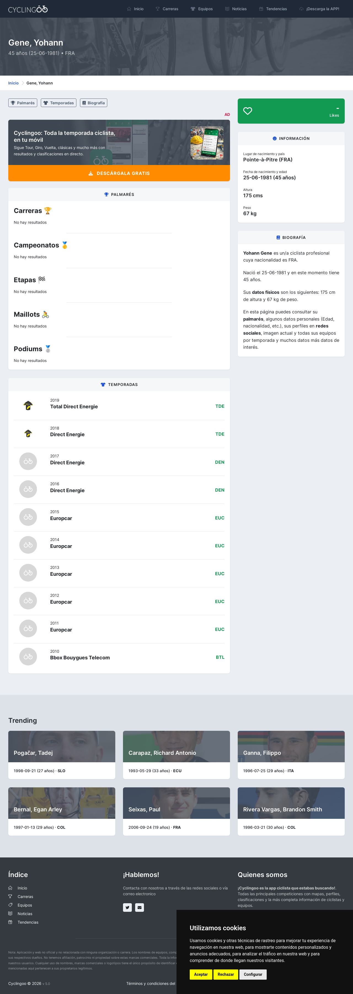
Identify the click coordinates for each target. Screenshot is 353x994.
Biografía (93, 102)
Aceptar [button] (201, 974)
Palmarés (23, 102)
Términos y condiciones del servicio (158, 983)
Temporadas (58, 102)
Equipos (25, 905)
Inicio (13, 83)
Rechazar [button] (226, 974)
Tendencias (28, 922)
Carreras (25, 896)
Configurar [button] (253, 974)
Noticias (25, 913)
